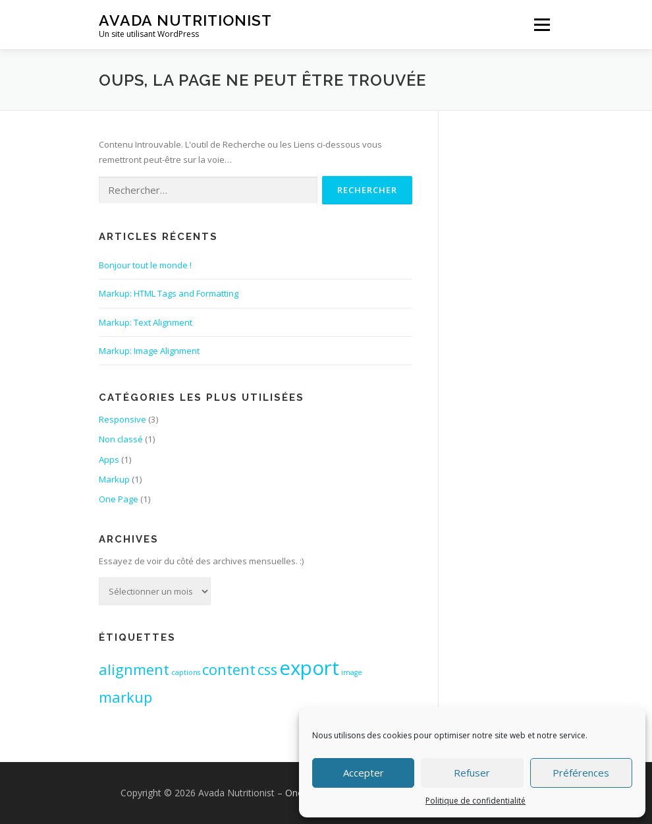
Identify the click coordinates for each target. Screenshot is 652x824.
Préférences (581, 772)
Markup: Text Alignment (145, 322)
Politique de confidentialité (475, 800)
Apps (109, 459)
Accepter (363, 772)
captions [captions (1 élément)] (185, 672)
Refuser (472, 772)
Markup (114, 479)
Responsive (122, 419)
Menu (541, 24)
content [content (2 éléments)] (229, 669)
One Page (118, 499)
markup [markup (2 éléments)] (125, 697)
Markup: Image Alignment (149, 351)
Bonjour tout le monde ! (145, 265)
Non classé (121, 439)
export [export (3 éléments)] (309, 668)
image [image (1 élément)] (351, 672)
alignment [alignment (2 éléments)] (134, 669)
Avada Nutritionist (185, 20)
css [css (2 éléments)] (267, 669)
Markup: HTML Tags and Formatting (168, 293)
